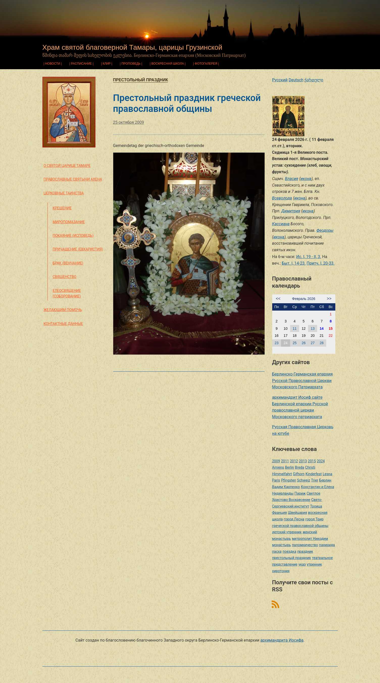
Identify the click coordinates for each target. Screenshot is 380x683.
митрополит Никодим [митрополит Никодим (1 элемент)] (310, 539)
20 (313, 336)
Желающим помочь (63, 310)
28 (322, 343)
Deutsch (296, 80)
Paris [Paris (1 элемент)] (276, 480)
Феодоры (325, 230)
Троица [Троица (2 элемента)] (316, 506)
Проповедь (131, 63)
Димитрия (290, 211)
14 (322, 328)
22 (331, 336)
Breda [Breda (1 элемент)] (299, 467)
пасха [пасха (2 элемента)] (277, 551)
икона (305, 178)
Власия (291, 178)
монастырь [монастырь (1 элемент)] (281, 545)
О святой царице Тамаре (67, 166)
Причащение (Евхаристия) (78, 249)
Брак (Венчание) (68, 263)
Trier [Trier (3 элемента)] (314, 480)
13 (313, 328)
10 (286, 328)
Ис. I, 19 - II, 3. (308, 256)
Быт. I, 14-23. (294, 263)
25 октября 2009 (128, 122)
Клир (107, 63)
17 (286, 336)
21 (322, 336)
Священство (65, 277)
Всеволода (282, 198)
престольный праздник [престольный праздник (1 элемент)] (291, 558)
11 (295, 328)
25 (295, 343)
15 (331, 328)
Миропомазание (69, 222)
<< (278, 298)
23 (277, 343)
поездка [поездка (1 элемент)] (289, 551)
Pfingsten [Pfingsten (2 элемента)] (288, 480)
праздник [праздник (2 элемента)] (305, 551)
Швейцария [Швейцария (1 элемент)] (297, 513)
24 (286, 343)
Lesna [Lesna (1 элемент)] (327, 474)
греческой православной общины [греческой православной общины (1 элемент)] (300, 526)
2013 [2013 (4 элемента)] (303, 461)
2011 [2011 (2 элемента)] (285, 461)
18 (295, 336)
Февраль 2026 (303, 299)
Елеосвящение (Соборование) (67, 293)
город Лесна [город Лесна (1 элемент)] (294, 519)
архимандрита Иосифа (281, 640)
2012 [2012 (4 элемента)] (294, 461)
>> (329, 298)
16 (277, 336)
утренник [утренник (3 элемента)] (314, 564)
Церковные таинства (64, 193)
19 (304, 336)
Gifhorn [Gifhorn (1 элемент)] (299, 474)
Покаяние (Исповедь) (73, 236)
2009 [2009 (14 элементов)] (276, 461)
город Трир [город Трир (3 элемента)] (314, 519)
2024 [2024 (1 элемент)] (321, 461)
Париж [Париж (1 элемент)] (300, 493)
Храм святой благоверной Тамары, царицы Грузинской (132, 47)
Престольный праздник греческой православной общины (187, 103)
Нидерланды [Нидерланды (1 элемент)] (283, 493)
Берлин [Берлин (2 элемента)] (325, 480)
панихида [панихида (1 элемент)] (327, 545)
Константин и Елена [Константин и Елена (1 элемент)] (317, 487)
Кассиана (281, 223)
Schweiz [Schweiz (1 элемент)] (303, 480)
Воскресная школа (167, 63)
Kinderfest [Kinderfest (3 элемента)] (314, 474)
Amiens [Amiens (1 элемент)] (278, 467)
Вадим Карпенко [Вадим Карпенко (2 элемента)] (286, 487)
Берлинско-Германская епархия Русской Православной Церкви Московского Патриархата (302, 380)
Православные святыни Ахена (73, 179)
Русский (280, 80)
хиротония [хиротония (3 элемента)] (281, 571)
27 (313, 343)
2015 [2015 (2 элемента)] (312, 461)
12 (304, 328)
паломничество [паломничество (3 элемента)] (305, 545)
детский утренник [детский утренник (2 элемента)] (287, 532)
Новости (52, 63)
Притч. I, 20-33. (320, 263)
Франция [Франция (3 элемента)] (279, 513)
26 (304, 343)
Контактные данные (63, 324)
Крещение (62, 208)
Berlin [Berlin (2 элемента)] (289, 467)
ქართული (313, 80)
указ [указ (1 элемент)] (302, 564)
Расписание (81, 63)
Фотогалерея (206, 63)
